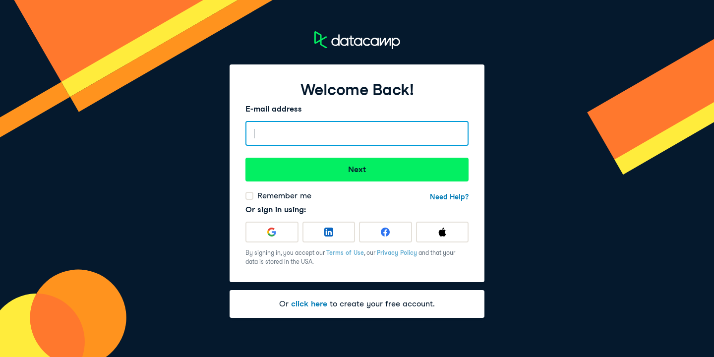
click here (309, 303)
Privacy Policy (397, 252)
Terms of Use (345, 252)
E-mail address (273, 109)
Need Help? (449, 197)
